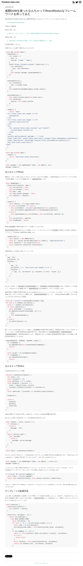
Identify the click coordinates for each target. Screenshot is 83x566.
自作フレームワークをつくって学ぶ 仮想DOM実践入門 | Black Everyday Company (33, 33)
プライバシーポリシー (41, 563)
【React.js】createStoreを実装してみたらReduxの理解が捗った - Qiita (30, 40)
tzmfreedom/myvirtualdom (16, 22)
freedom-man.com (11, 2)
